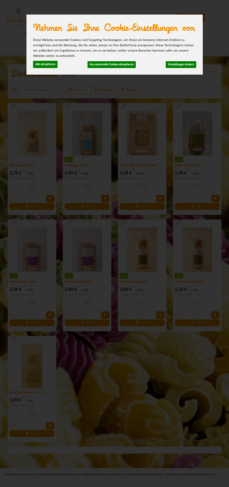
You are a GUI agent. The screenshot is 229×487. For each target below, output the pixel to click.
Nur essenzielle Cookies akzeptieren (112, 64)
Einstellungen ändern (181, 64)
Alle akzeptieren (45, 64)
